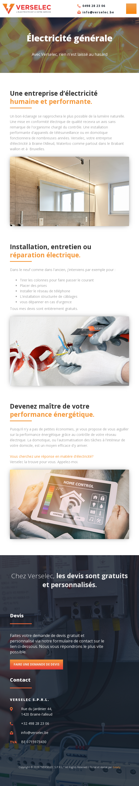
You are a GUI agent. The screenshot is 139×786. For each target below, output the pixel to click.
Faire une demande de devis (36, 664)
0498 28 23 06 (93, 6)
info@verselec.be (98, 12)
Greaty (116, 767)
